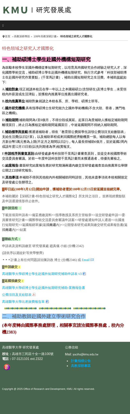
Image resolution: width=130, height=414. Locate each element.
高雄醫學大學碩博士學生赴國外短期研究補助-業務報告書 (43, 287)
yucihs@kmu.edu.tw (85, 354)
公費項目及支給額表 (17, 294)
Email (86, 260)
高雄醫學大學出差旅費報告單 (23, 301)
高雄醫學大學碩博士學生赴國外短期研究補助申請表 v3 (42, 274)
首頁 (7, 36)
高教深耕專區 (22, 36)
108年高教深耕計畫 (45, 36)
